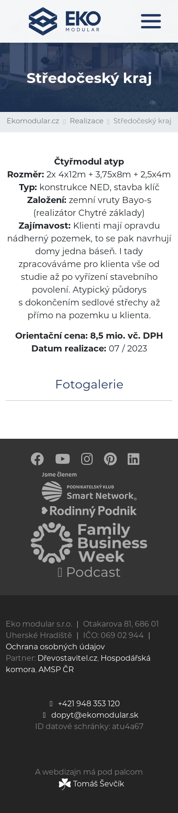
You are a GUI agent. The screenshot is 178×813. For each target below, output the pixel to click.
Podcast (88, 573)
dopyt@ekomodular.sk (89, 716)
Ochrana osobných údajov (55, 647)
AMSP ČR (56, 670)
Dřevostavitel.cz (67, 659)
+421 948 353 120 (83, 704)
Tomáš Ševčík (91, 784)
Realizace (86, 121)
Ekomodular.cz (33, 121)
